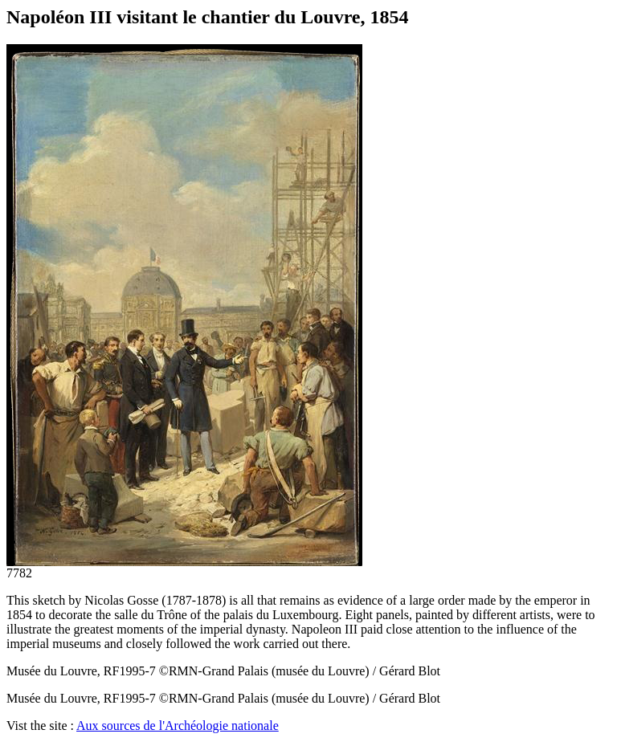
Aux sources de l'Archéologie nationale (177, 725)
